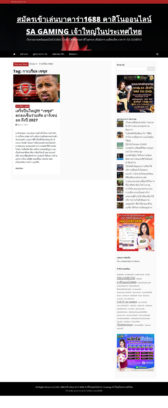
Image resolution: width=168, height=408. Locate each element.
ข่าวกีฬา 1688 (22, 118)
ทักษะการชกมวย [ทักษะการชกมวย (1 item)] (137, 304)
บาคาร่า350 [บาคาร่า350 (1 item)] (120, 311)
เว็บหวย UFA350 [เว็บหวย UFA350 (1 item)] (135, 334)
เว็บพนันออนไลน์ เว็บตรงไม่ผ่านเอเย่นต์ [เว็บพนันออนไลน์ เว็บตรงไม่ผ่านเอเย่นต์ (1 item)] (140, 330)
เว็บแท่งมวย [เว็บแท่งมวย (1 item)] (148, 337)
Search (120, 77)
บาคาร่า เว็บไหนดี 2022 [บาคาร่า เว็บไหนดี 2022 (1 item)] (123, 317)
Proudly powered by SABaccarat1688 (84, 403)
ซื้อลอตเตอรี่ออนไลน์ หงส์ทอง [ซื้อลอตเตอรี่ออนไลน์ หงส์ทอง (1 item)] (124, 301)
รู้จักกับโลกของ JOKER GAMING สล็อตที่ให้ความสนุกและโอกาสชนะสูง (139, 160)
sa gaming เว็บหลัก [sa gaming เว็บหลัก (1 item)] (139, 286)
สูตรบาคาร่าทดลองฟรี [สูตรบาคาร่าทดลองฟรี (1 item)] (131, 327)
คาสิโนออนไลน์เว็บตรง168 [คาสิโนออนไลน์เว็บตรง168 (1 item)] (144, 295)
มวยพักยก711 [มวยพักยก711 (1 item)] (133, 317)
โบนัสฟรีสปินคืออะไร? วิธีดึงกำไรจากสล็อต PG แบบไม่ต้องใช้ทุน (139, 149)
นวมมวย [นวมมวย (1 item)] (119, 307)
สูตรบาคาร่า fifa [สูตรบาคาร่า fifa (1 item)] (121, 327)
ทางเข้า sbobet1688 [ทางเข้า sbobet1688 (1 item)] (147, 304)
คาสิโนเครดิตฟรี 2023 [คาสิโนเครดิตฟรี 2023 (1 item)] (122, 298)
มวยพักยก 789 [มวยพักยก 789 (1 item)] (140, 317)
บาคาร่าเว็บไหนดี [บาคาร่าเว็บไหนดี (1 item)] (142, 314)
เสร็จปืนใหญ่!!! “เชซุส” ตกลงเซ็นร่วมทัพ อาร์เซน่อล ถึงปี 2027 (36, 127)
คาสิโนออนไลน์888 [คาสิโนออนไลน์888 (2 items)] (126, 294)
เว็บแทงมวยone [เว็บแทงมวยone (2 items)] (125, 336)
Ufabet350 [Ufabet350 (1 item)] (139, 291)
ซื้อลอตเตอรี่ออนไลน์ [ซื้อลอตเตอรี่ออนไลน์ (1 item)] (134, 298)
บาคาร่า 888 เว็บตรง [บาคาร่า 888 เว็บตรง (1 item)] (129, 311)
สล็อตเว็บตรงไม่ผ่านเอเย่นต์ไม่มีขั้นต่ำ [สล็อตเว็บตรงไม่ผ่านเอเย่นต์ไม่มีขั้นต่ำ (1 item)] (138, 324)
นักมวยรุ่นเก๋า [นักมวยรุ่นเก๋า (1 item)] (146, 307)
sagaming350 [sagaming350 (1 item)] (120, 286)
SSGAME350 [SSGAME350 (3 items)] (126, 290)
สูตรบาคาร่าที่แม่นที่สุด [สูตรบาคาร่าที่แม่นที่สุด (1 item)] (144, 327)
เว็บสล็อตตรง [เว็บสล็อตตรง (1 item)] (127, 334)
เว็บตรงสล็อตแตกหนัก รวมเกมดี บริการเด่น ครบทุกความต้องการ (139, 138)
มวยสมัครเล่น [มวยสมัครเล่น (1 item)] (148, 317)
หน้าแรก (24, 66)
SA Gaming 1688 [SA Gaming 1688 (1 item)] (129, 286)
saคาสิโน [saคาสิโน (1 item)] (147, 286)
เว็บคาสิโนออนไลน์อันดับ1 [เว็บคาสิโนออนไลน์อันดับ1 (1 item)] (123, 330)
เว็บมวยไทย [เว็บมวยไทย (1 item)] (120, 334)
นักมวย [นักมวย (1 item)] (140, 307)
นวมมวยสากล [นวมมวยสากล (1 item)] (125, 307)
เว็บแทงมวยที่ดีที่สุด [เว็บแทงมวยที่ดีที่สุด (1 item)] (139, 337)
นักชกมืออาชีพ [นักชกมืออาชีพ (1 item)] (133, 307)
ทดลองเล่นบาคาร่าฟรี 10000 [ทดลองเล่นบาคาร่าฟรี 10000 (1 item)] (124, 304)
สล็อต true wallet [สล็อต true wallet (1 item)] (140, 321)
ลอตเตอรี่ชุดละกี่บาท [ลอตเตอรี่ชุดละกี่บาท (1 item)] (122, 321)
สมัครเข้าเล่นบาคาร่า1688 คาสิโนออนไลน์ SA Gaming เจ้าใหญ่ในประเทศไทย (84, 30)
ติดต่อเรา (73, 66)
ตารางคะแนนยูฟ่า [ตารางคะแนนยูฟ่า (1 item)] (136, 301)
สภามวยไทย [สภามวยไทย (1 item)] (131, 321)
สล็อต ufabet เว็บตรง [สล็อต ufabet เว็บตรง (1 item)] (122, 324)
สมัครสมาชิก (58, 66)
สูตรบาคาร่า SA (40, 66)
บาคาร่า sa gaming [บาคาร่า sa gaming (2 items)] (127, 313)
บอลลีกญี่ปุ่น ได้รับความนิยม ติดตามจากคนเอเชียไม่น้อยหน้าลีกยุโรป (138, 171)
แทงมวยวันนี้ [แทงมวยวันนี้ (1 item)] (120, 340)
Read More (19, 180)
